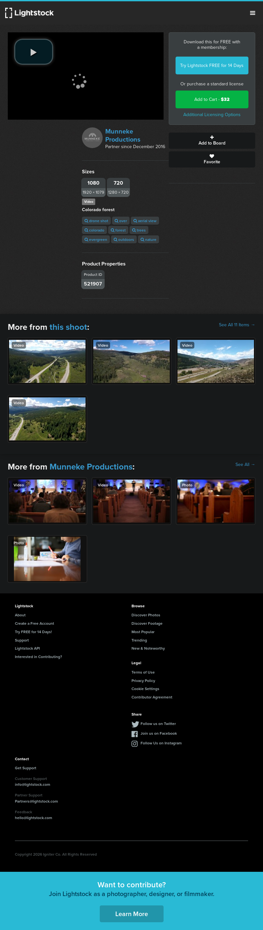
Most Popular (143, 631)
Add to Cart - (212, 99)
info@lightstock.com (32, 784)
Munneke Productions (123, 135)
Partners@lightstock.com (36, 801)
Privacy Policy (143, 680)
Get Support (25, 768)
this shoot (68, 327)
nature (148, 239)
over (121, 220)
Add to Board (212, 140)
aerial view (144, 220)
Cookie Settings (145, 688)
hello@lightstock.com (33, 817)
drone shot (96, 220)
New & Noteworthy (148, 648)
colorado (94, 230)
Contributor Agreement (152, 697)
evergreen (96, 239)
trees (139, 230)
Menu (252, 13)
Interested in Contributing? (38, 656)
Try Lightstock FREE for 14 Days (212, 65)
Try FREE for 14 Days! (33, 631)
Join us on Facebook (159, 733)
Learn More (131, 913)
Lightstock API (27, 648)
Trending (139, 640)
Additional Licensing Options (212, 114)
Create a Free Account (34, 623)
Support (22, 640)
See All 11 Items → (237, 325)
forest (118, 230)
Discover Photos (146, 615)
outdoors (124, 239)
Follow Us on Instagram (161, 743)
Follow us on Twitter (158, 723)
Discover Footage (147, 623)
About (20, 615)
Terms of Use (143, 672)
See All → (245, 464)
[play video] (33, 52)
